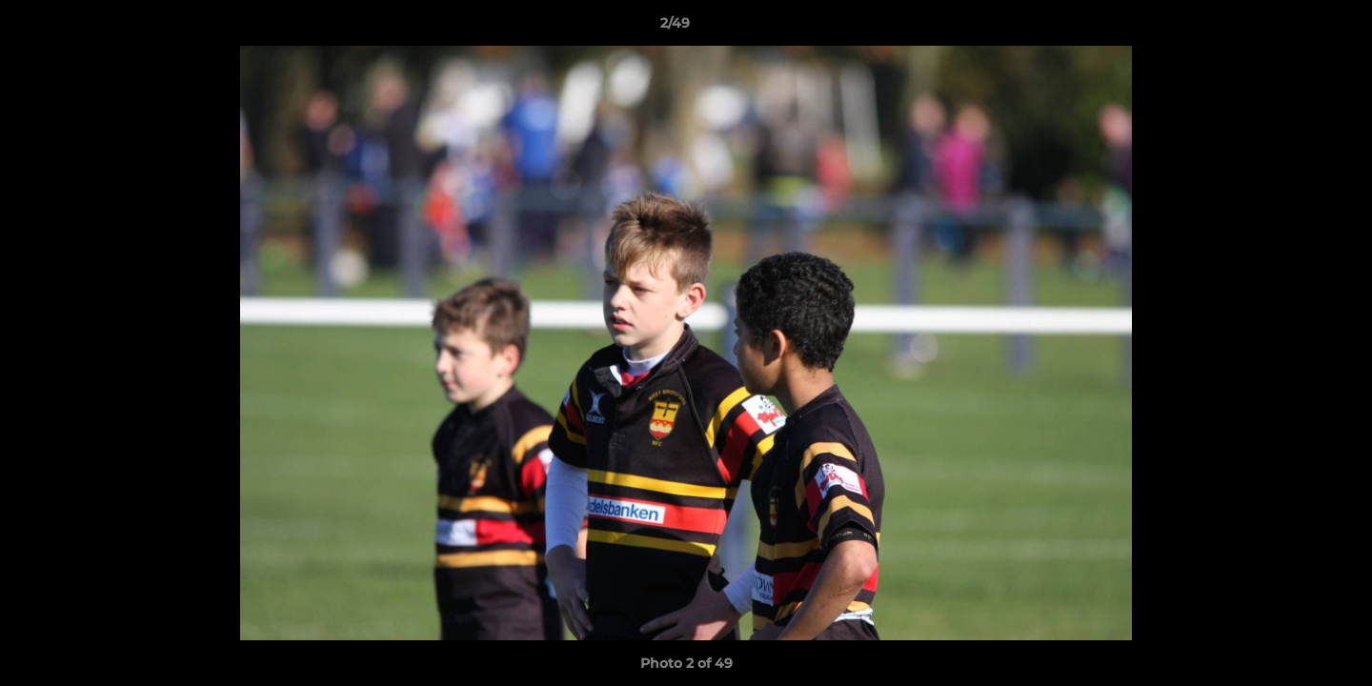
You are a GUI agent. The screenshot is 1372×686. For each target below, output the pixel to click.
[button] (1292, 27)
